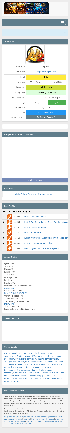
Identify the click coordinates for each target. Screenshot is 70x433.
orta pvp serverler (42, 359)
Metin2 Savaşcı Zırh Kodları (36, 230)
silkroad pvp (50, 422)
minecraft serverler (17, 426)
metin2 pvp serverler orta (23, 373)
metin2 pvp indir (16, 362)
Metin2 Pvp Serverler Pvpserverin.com (35, 197)
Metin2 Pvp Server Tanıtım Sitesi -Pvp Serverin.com (46, 225)
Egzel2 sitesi (33, 356)
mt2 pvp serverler (10, 419)
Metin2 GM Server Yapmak (36, 219)
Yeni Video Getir (35, 183)
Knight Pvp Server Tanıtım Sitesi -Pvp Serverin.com (46, 241)
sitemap (28, 426)
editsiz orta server (20, 378)
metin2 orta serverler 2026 (23, 359)
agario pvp (29, 424)
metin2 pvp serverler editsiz (20, 381)
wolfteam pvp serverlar (52, 424)
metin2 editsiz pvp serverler (39, 378)
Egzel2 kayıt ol (10, 356)
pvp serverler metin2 (32, 362)
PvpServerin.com (43, 32)
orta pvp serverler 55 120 (50, 364)
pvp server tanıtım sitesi (32, 419)
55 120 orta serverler (31, 367)
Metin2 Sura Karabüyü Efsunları (38, 246)
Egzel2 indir (22, 356)
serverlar (44, 419)
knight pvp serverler (38, 422)
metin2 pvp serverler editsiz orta (46, 381)
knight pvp (26, 422)
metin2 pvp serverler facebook (21, 370)
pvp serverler (52, 419)
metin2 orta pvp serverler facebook (28, 375)
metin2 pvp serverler (15, 422)
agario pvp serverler (18, 424)
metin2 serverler (32, 364)
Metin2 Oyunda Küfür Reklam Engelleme (41, 251)
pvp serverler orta (16, 364)
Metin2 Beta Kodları (32, 235)
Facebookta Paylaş (46, 115)
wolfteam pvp (38, 424)
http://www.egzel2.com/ (47, 74)
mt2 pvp (20, 419)
